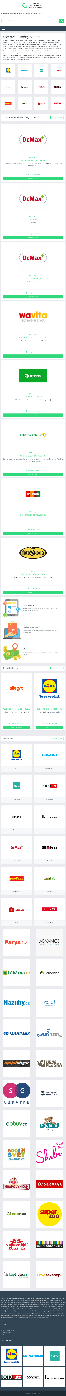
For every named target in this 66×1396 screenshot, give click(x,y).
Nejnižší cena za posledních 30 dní (33, 341)
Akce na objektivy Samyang (33, 574)
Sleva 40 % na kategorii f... (49, 709)
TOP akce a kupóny (9, 1330)
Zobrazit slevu (33, 178)
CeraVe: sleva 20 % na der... (33, 456)
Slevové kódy (7, 1332)
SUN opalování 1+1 (33, 279)
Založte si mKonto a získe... (33, 515)
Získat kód (33, 415)
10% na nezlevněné (33, 397)
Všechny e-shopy (57, 738)
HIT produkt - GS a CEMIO (33, 160)
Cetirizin (33, 220)
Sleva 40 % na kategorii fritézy (49, 712)
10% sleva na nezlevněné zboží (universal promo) (33, 400)
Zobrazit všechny (57, 117)
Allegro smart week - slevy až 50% (16, 712)
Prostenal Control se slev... (33, 338)
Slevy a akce (7, 1335)
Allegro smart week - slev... (16, 709)
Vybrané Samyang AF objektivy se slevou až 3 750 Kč (33, 577)
